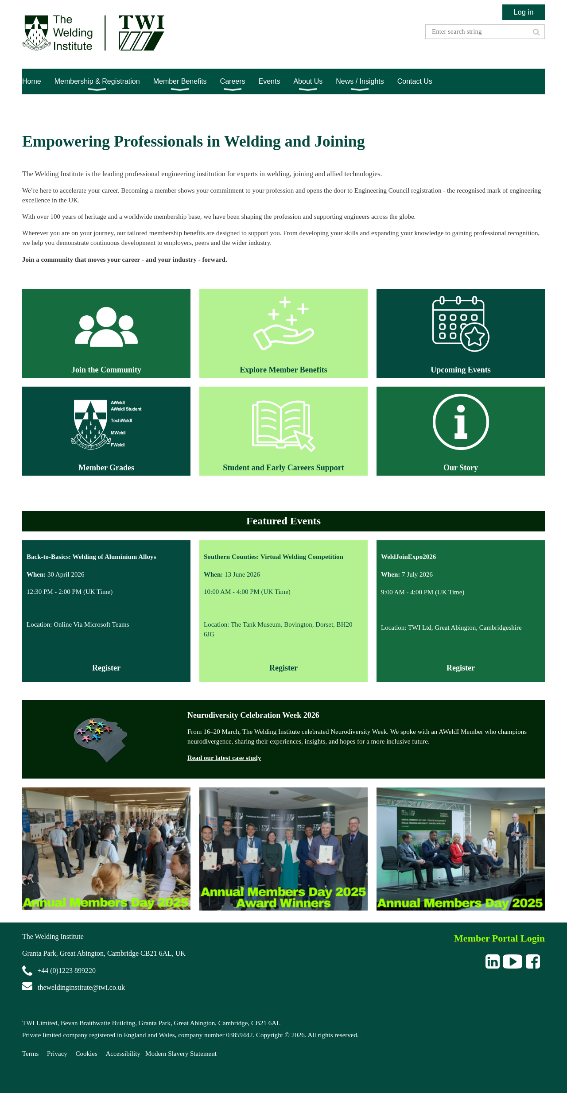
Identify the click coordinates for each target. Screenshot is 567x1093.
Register (283, 667)
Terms (30, 1053)
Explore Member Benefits (283, 369)
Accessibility (123, 1053)
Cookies (86, 1053)
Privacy (57, 1053)
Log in (523, 12)
